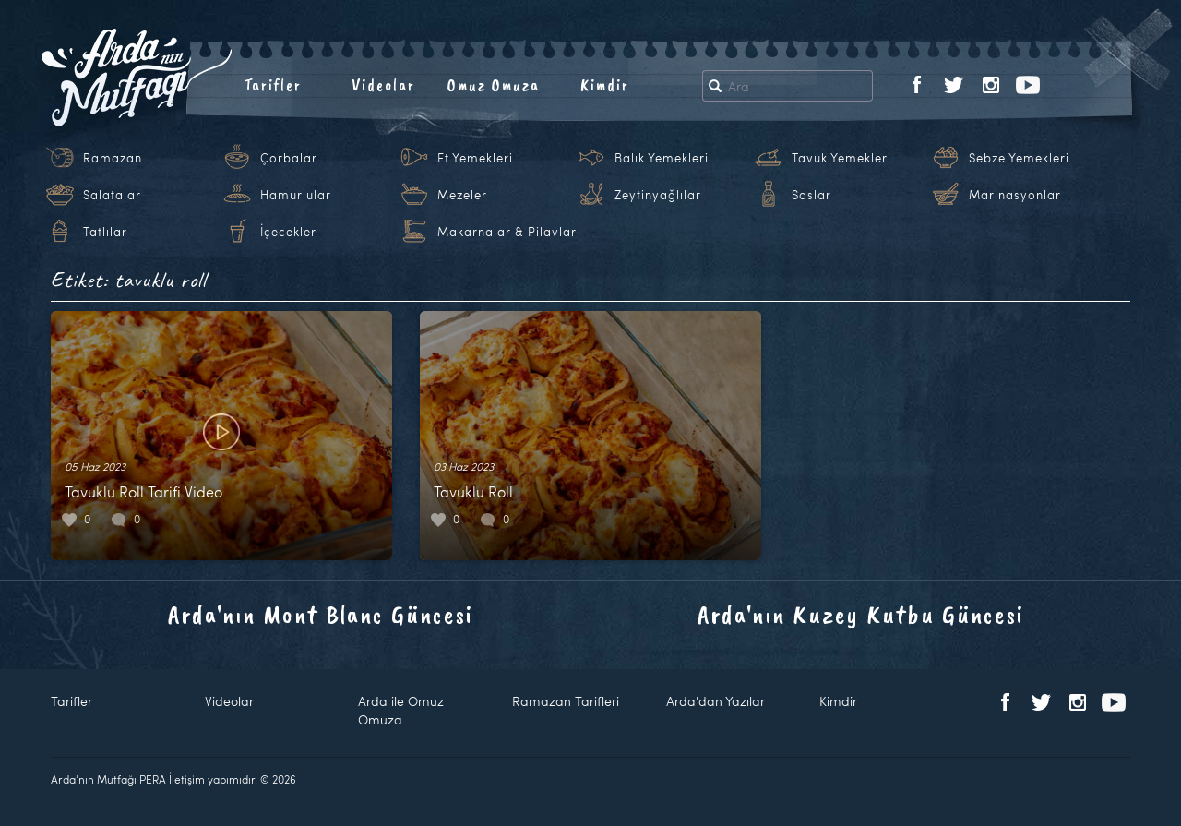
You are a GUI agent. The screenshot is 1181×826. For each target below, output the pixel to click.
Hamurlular (295, 194)
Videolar (383, 85)
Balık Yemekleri (661, 158)
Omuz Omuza (493, 85)
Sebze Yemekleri (1019, 158)
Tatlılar (105, 231)
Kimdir (604, 85)
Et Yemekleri (475, 158)
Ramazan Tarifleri (565, 701)
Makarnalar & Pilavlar (507, 231)
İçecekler (288, 231)
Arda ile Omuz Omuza (401, 710)
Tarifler (273, 85)
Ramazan (112, 158)
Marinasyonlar (1015, 194)
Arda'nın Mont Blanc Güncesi (320, 614)
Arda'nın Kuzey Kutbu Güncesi (861, 614)
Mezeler (462, 194)
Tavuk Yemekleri (841, 158)
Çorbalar (288, 158)
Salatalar (112, 194)
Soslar (811, 194)
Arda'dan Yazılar (715, 701)
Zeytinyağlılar (657, 194)
